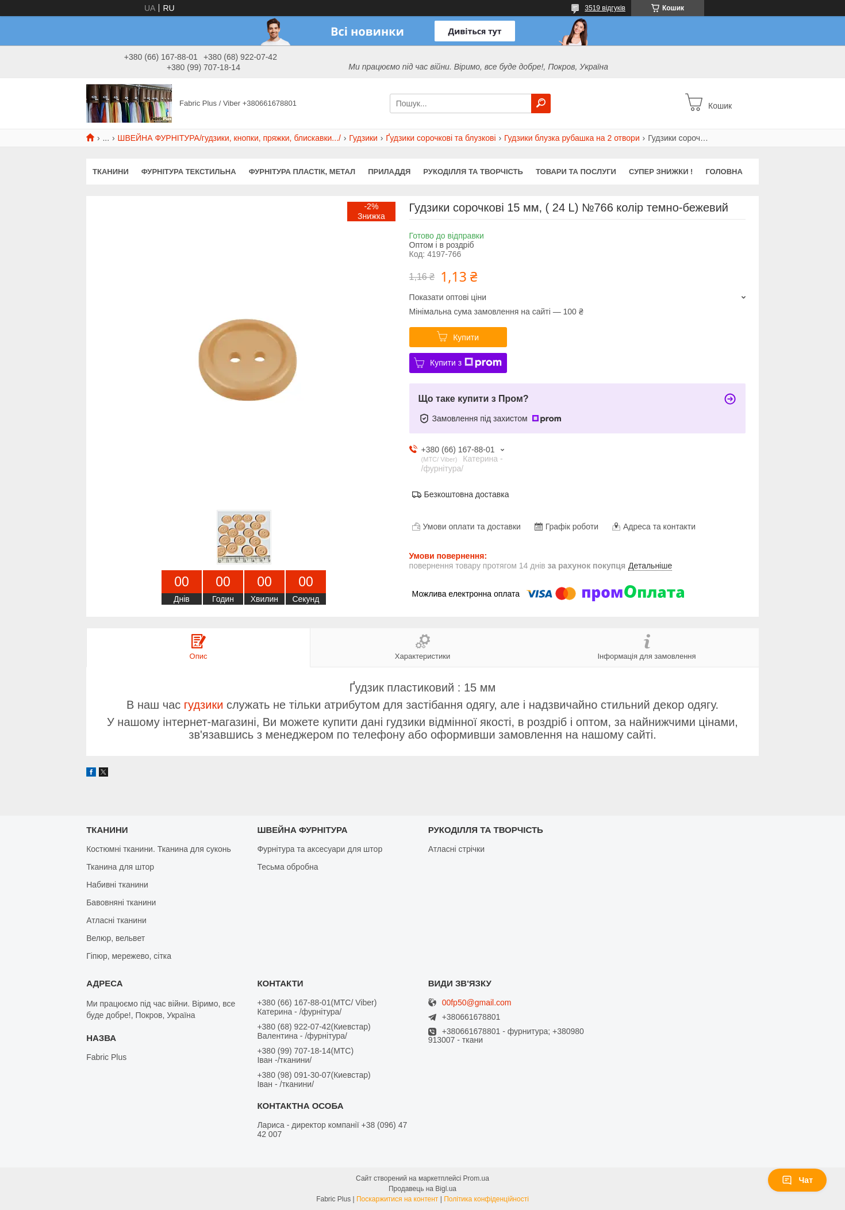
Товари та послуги (576, 171)
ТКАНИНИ (111, 171)
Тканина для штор (120, 866)
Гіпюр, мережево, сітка (128, 956)
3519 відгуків (605, 8)
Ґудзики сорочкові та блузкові (441, 138)
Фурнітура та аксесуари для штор (319, 849)
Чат (797, 1180)
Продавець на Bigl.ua (422, 1189)
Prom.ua (476, 1178)
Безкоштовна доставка (466, 494)
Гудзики (363, 138)
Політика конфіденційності (486, 1199)
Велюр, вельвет (115, 938)
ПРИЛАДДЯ (389, 171)
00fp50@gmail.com (477, 1002)
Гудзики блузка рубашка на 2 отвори (572, 138)
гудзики (204, 704)
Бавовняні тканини (121, 902)
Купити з (466, 363)
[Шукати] (541, 103)
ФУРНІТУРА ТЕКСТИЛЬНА (188, 171)
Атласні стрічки (456, 849)
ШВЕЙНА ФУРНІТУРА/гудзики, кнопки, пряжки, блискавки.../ (229, 138)
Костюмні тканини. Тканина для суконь (158, 849)
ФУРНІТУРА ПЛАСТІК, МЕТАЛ (302, 171)
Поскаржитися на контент (397, 1199)
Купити (466, 337)
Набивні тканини (117, 884)
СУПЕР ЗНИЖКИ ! (661, 171)
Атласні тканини (116, 920)
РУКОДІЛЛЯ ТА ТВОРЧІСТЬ (473, 171)
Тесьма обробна (287, 866)
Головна (723, 171)
